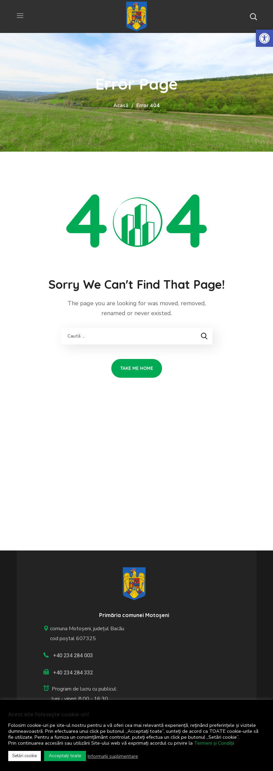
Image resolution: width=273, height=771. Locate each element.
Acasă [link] (120, 105)
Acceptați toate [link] (65, 756)
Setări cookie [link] (24, 756)
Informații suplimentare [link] (113, 756)
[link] (264, 38)
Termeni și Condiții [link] (214, 743)
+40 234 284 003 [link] (73, 655)
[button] (253, 16)
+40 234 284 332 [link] (73, 672)
